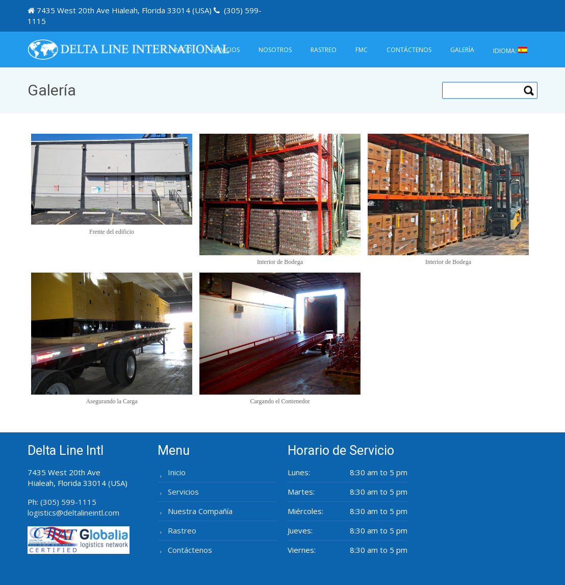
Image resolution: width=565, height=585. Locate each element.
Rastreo (324, 49)
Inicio (183, 49)
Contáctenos (409, 49)
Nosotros (275, 49)
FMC (361, 49)
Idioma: (510, 50)
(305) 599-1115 (68, 502)
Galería (462, 49)
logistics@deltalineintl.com (73, 512)
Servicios (225, 49)
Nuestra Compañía (200, 511)
